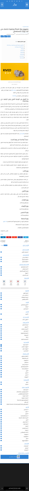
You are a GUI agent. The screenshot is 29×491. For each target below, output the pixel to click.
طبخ (27, 382)
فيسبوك (26, 335)
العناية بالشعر (25, 262)
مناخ (27, 438)
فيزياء (26, 426)
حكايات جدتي (25, 295)
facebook (5, 245)
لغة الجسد (26, 351)
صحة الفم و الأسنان (24, 271)
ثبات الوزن (5, 221)
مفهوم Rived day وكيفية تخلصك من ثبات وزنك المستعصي (14, 30)
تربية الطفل (25, 293)
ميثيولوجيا (26, 436)
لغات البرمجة (25, 396)
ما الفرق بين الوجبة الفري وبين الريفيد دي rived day (15, 45)
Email (2, 36)
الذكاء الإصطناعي (24, 432)
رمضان (26, 448)
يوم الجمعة (22, 58)
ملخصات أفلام (25, 252)
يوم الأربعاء (22, 54)
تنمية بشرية (25, 345)
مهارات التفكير (25, 347)
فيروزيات (26, 377)
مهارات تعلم (25, 349)
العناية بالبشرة (25, 259)
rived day (14, 96)
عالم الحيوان (25, 422)
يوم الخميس (22, 56)
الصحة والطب (25, 269)
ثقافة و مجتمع (25, 356)
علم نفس (26, 409)
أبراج (27, 371)
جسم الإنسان (25, 428)
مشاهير (26, 362)
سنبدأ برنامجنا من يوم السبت (19, 47)
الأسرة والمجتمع (24, 367)
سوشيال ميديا (25, 369)
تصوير (26, 373)
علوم (27, 412)
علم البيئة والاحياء (24, 416)
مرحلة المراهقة (25, 297)
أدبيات (26, 314)
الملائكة (26, 450)
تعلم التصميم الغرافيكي (23, 394)
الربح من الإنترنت (24, 329)
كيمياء (26, 430)
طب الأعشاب (25, 275)
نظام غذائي (22, 134)
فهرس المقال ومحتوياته (20, 41)
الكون (26, 414)
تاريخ (27, 420)
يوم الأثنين (22, 50)
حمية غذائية (13, 90)
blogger (2, 245)
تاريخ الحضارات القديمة (23, 418)
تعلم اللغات (25, 390)
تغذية (2, 234)
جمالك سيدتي (25, 257)
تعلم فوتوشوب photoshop (22, 392)
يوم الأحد (22, 48)
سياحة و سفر (25, 364)
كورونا (26, 273)
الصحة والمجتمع (24, 267)
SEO (27, 337)
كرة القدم (26, 309)
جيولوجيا (26, 434)
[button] (14, 457)
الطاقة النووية (25, 441)
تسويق (26, 327)
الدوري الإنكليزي (24, 305)
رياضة (26, 307)
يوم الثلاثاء (22, 52)
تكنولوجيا (26, 360)
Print (5, 36)
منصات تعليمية (25, 398)
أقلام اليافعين (25, 299)
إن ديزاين (26, 402)
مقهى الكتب (25, 319)
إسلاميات (26, 446)
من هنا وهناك (25, 358)
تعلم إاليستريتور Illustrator (22, 400)
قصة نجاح (26, 331)
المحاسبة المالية (24, 339)
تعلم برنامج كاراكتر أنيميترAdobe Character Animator (17, 404)
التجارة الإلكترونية (24, 333)
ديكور (26, 375)
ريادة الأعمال (25, 325)
